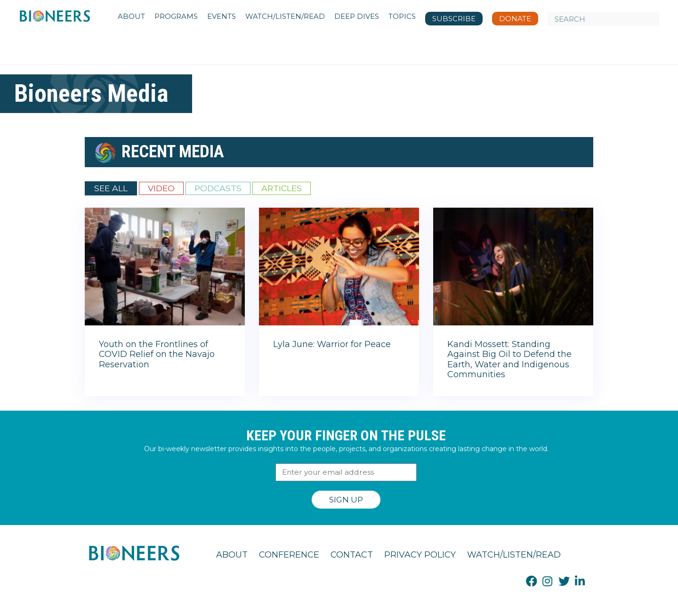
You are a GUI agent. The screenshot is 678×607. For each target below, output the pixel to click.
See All (111, 188)
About (232, 555)
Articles (281, 188)
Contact (352, 555)
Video (161, 188)
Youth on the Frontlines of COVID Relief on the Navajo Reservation (157, 354)
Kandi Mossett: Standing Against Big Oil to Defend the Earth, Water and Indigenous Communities (509, 359)
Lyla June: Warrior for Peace (332, 344)
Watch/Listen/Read (514, 555)
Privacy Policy (420, 555)
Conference (289, 555)
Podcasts (218, 188)
